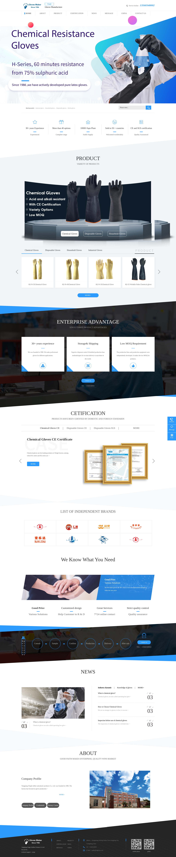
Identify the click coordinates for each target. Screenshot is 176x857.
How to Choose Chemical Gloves (110, 707)
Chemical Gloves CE (50, 428)
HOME (28, 13)
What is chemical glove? (107, 693)
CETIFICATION (88, 416)
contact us (88, 381)
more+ (141, 688)
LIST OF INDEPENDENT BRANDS (88, 511)
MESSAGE (109, 13)
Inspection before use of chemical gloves (112, 720)
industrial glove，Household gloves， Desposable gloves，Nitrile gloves (55, 108)
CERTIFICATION (76, 13)
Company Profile (28, 805)
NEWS (94, 13)
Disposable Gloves (93, 233)
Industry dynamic (105, 688)
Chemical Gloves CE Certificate (49, 439)
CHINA (124, 13)
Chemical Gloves (69, 233)
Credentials (40, 805)
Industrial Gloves (95, 250)
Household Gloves (117, 233)
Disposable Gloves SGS (104, 428)
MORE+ (88, 295)
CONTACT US (140, 13)
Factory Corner (53, 805)
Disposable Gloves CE (77, 428)
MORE (136, 428)
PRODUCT (58, 13)
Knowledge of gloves (124, 688)
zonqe (33, 852)
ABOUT (42, 13)
